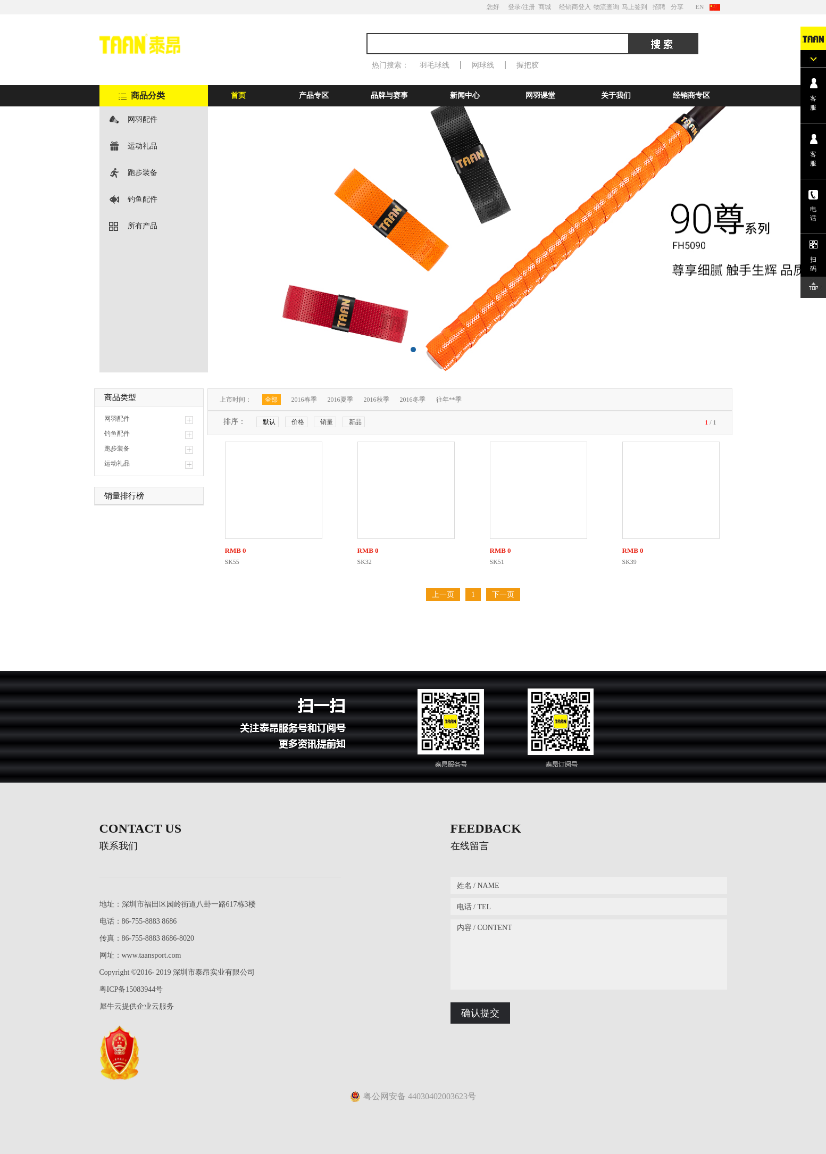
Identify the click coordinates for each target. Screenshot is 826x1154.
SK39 (629, 562)
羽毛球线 (434, 65)
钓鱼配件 (142, 199)
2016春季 (304, 399)
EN (700, 7)
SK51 (497, 562)
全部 (271, 399)
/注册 (528, 7)
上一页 (443, 595)
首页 (238, 95)
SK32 (364, 562)
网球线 (483, 65)
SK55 (232, 562)
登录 (514, 7)
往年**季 (449, 399)
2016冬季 (412, 399)
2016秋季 (376, 399)
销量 (326, 422)
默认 (269, 422)
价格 (297, 422)
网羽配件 (142, 119)
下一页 (503, 595)
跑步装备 (142, 173)
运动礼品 (142, 146)
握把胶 (527, 65)
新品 (355, 422)
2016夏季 (340, 399)
